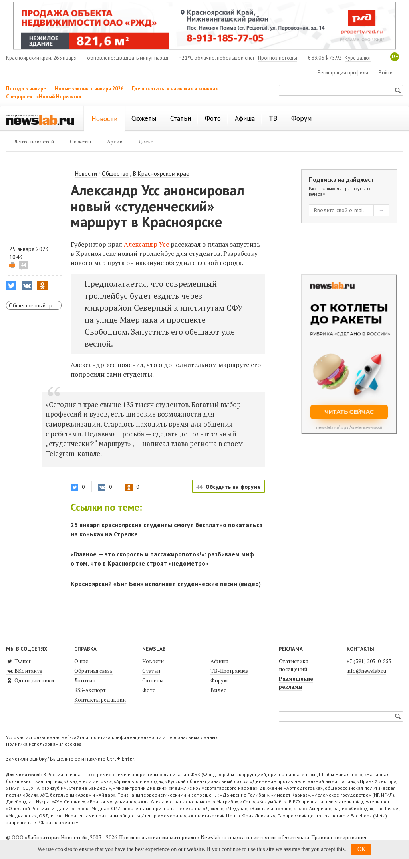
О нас (81, 661)
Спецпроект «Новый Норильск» (43, 96)
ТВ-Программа (229, 670)
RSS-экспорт (90, 690)
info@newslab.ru (366, 670)
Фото (149, 690)
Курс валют (358, 57)
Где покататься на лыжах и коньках (175, 88)
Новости (86, 173)
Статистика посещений (293, 665)
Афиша (219, 661)
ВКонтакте (24, 670)
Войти (386, 72)
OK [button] (361, 849)
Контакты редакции (100, 699)
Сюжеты (152, 680)
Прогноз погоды (277, 57)
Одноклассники (30, 680)
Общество (115, 173)
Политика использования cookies (43, 744)
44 (23, 265)
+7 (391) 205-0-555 (369, 661)
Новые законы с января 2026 (89, 88)
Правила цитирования (338, 837)
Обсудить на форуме (233, 486)
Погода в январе (26, 88)
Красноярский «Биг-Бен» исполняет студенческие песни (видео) (166, 584)
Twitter (18, 661)
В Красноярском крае (161, 173)
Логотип (84, 680)
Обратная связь (93, 670)
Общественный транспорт (35, 305)
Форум (219, 680)
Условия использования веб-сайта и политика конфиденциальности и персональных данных (112, 737)
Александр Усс (146, 244)
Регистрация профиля (343, 72)
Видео (218, 690)
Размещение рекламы (296, 682)
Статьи (151, 670)
